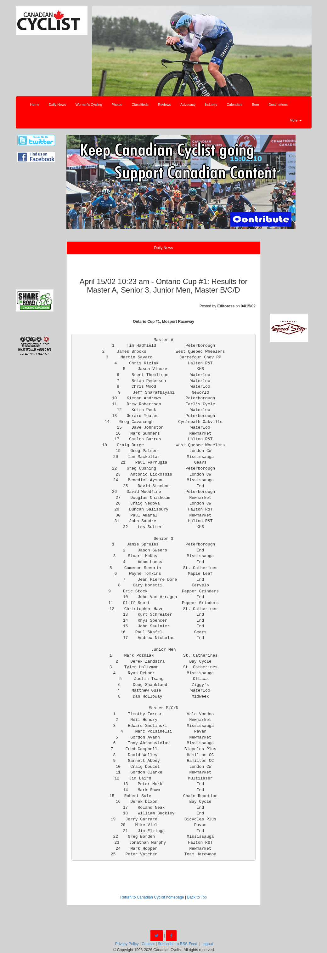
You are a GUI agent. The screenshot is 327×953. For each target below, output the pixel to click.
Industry (211, 104)
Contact (148, 944)
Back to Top (197, 897)
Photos (116, 104)
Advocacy (187, 104)
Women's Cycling (89, 104)
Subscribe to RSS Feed (177, 944)
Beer (255, 104)
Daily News (57, 104)
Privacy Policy (127, 944)
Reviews (164, 104)
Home (34, 104)
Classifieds (140, 104)
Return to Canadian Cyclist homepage (152, 897)
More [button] (296, 120)
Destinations (278, 104)
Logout (207, 944)
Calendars (234, 104)
